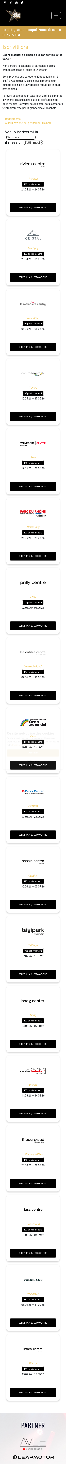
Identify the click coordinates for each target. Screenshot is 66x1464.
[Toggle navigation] (56, 15)
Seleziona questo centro (33, 207)
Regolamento (13, 119)
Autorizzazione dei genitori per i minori (28, 123)
